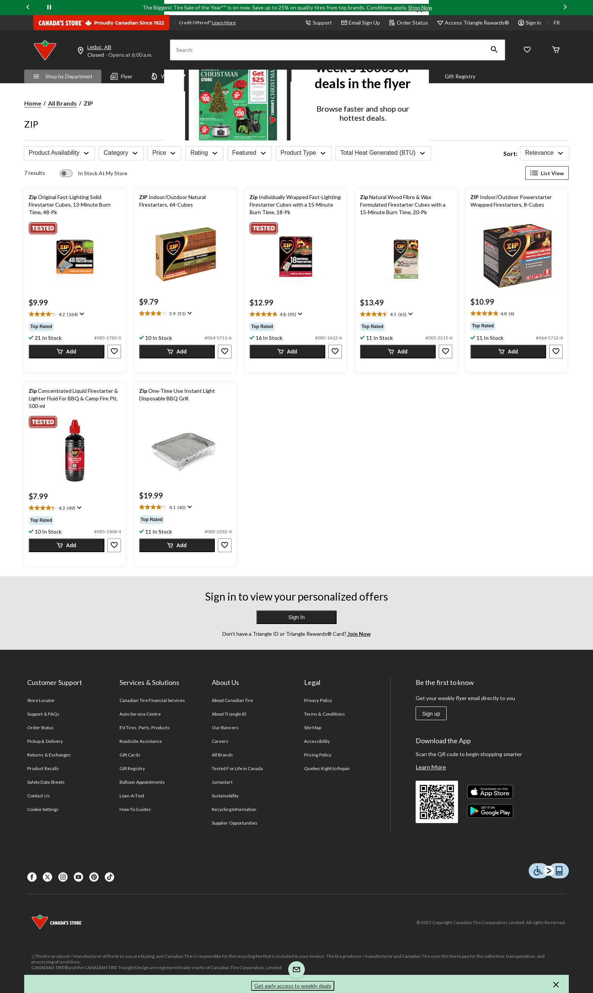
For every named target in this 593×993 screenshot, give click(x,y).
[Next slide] (565, 7)
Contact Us (38, 795)
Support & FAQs (43, 714)
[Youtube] (78, 877)
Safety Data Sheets (46, 782)
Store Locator (41, 700)
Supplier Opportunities (235, 823)
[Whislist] (527, 50)
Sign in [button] (529, 22)
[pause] (49, 7)
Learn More (431, 766)
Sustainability (225, 795)
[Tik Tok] (109, 877)
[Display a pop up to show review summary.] (81, 314)
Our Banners (225, 727)
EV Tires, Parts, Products (145, 727)
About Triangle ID (229, 714)
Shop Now (420, 7)
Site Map (312, 727)
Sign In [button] (296, 617)
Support (318, 22)
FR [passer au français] (557, 22)
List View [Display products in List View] (547, 173)
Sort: (510, 153)
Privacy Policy (318, 700)
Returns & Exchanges (49, 755)
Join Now (358, 633)
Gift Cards (130, 755)
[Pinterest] (94, 877)
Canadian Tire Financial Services (152, 700)
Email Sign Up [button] (360, 22)
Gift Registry (460, 76)
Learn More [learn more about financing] (224, 22)
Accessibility (317, 741)
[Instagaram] (63, 877)
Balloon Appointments (142, 782)
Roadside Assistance (141, 741)
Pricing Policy (317, 755)
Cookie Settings (43, 809)
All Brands (62, 103)
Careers (220, 741)
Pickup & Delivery (45, 741)
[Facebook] (32, 877)
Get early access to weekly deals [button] (292, 985)
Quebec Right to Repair (327, 768)
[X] (47, 877)
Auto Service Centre (140, 714)
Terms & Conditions (324, 714)
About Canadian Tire (232, 700)
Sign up (431, 714)
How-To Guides (135, 809)
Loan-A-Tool (132, 795)
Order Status (408, 22)
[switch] (93, 173)
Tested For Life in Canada (237, 768)
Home (32, 103)
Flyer (121, 76)
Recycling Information (234, 809)
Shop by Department (62, 76)
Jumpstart (222, 782)
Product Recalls (43, 768)
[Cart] (556, 50)
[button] (494, 49)
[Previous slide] (28, 7)
